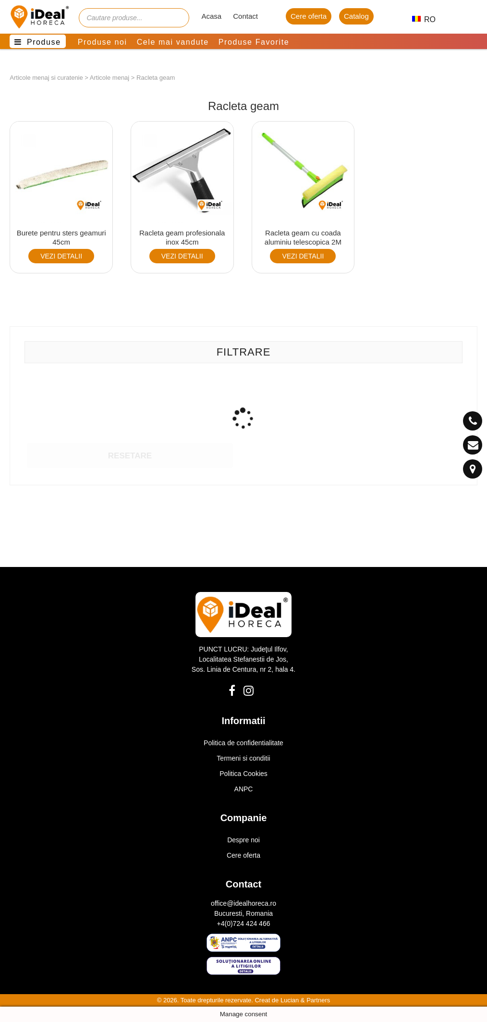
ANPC (243, 789)
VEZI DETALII (61, 256)
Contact (245, 16)
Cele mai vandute (173, 42)
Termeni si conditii (243, 758)
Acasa (211, 16)
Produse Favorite (254, 42)
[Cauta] (177, 17)
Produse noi (102, 42)
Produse (44, 42)
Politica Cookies (243, 773)
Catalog (356, 16)
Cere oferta (309, 16)
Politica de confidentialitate (243, 743)
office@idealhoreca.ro (243, 903)
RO (419, 19)
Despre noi (243, 840)
